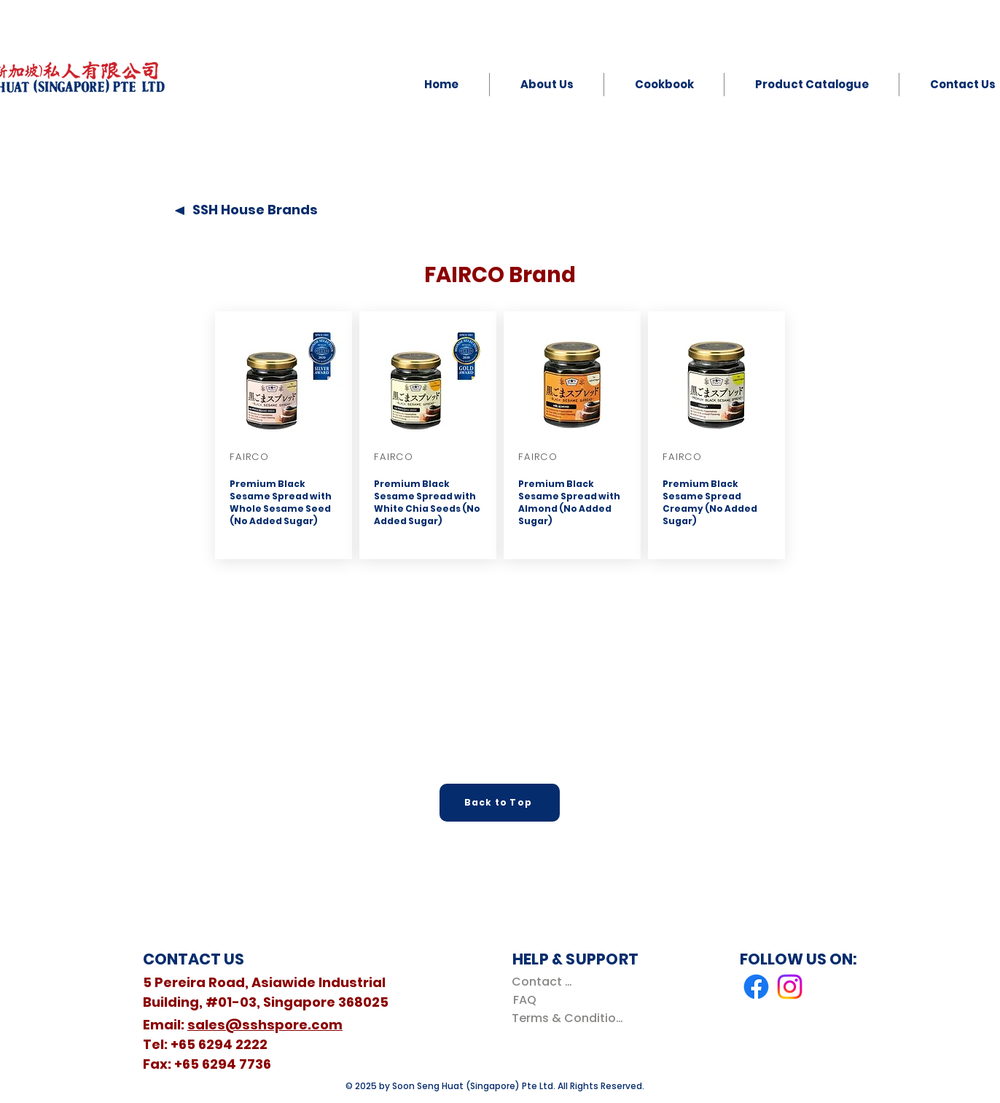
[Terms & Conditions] (570, 1018)
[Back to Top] (500, 803)
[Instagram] (789, 986)
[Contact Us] (545, 982)
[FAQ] (524, 1000)
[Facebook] (756, 986)
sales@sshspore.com (265, 1025)
